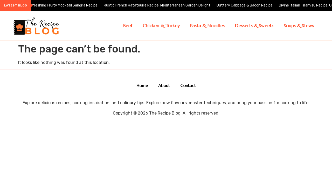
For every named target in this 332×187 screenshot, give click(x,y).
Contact (188, 85)
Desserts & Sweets (254, 26)
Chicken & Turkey (161, 26)
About (164, 85)
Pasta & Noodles (207, 26)
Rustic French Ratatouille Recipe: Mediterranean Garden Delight (157, 5)
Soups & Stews (299, 26)
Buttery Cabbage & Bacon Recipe (245, 5)
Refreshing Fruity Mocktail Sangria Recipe (63, 5)
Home (142, 85)
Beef (127, 26)
